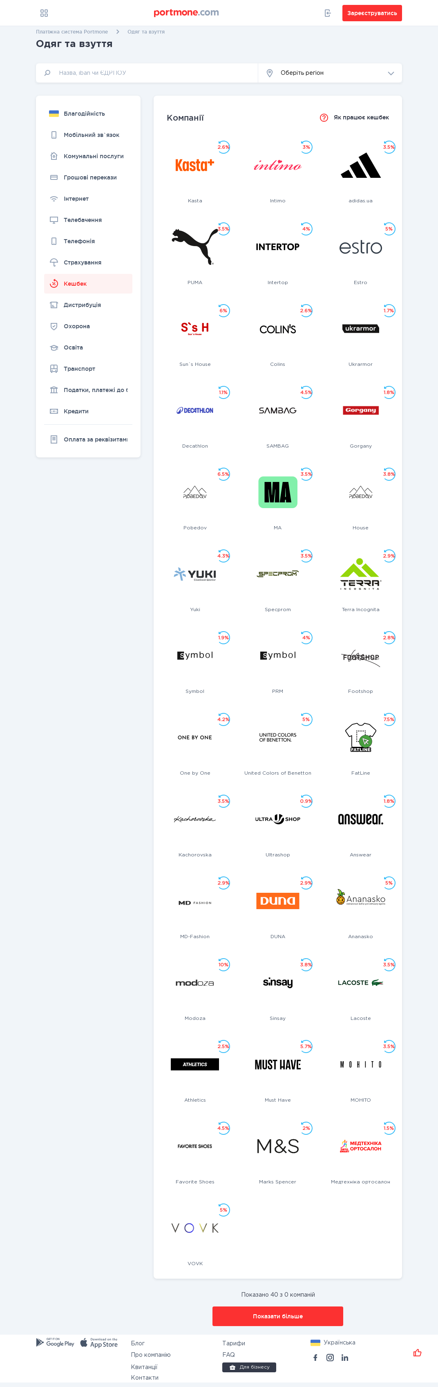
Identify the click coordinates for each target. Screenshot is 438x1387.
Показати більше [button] (278, 1316)
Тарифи (233, 1343)
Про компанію (151, 1355)
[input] (147, 73)
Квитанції (144, 1367)
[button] (330, 73)
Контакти (145, 1378)
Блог (138, 1343)
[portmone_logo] (186, 13)
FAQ (228, 1355)
